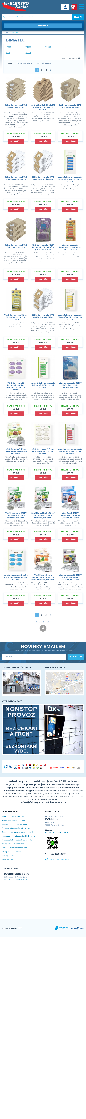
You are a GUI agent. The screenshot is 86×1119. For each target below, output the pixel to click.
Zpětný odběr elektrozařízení (13, 841)
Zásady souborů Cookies (11, 849)
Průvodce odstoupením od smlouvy (16, 826)
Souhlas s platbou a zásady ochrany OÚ (17, 838)
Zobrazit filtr (43, 26)
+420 (58, 852)
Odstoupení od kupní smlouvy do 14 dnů (17, 830)
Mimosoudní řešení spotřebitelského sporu (18, 834)
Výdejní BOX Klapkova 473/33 (13, 814)
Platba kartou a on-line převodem (15, 822)
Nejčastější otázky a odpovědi (13, 818)
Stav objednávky (8, 853)
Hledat (78, 17)
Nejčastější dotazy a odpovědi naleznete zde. (43, 800)
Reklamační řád (8, 857)
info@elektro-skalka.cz (60, 857)
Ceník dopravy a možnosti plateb (14, 845)
